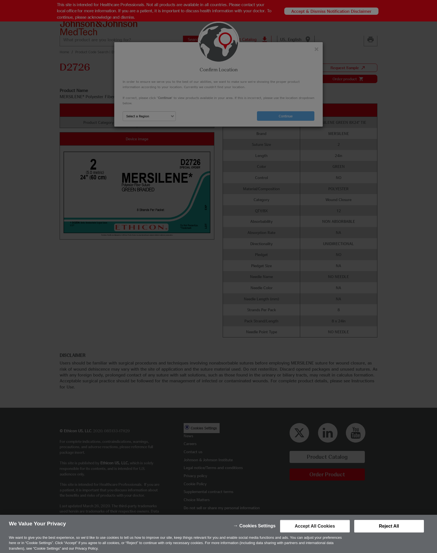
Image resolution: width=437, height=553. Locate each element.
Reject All (389, 531)
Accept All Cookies (315, 531)
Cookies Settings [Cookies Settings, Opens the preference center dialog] (257, 531)
